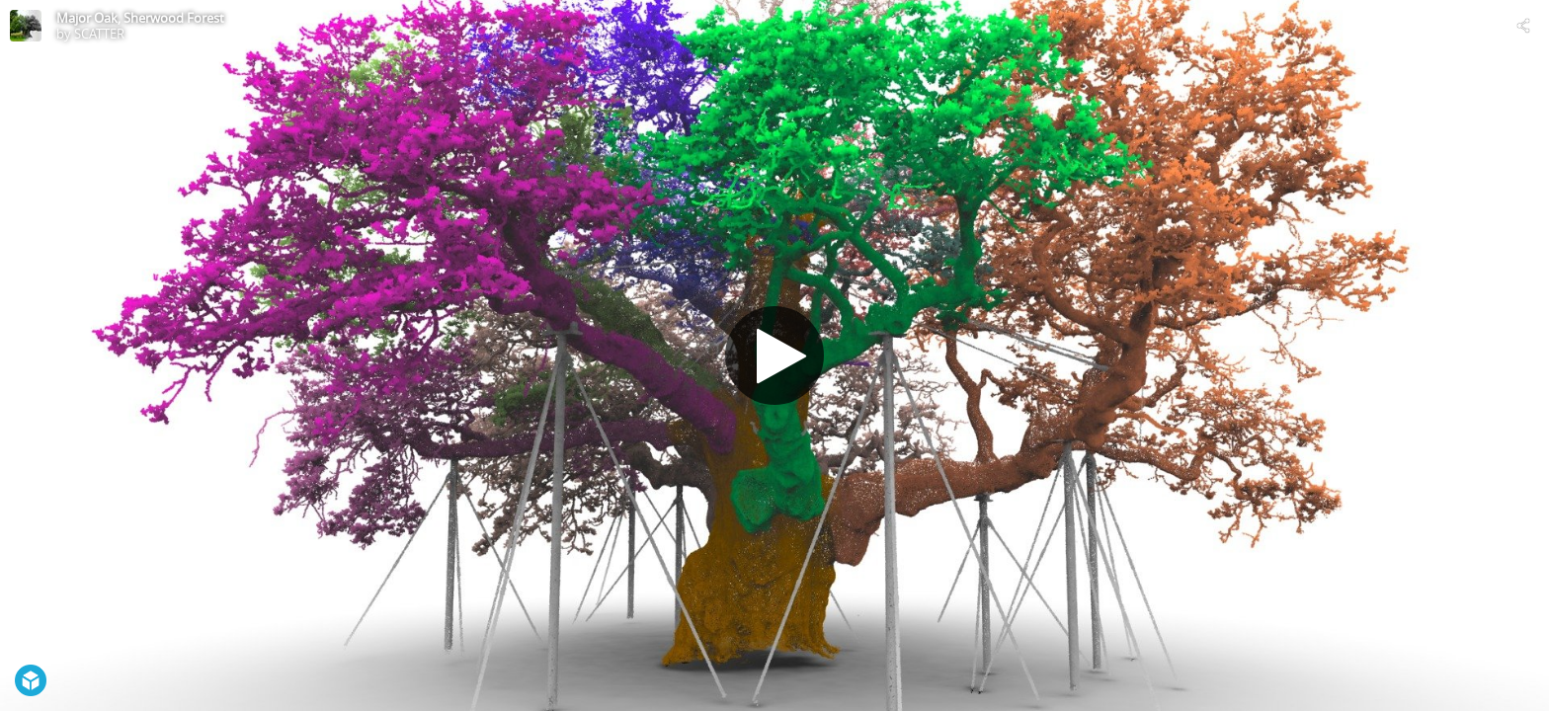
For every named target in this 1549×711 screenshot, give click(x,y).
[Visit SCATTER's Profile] (25, 25)
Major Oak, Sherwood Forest (140, 18)
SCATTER (99, 33)
